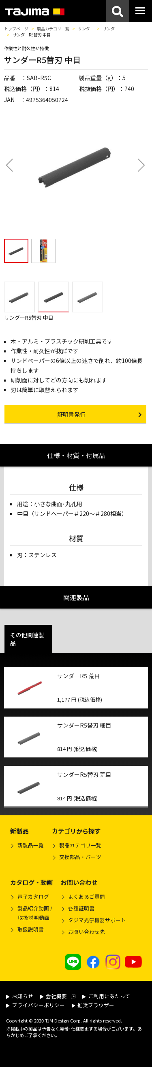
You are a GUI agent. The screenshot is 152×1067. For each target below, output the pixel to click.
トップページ (16, 28)
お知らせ (19, 996)
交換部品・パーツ (80, 857)
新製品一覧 (30, 845)
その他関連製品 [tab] (27, 639)
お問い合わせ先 (86, 931)
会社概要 (58, 996)
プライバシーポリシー (35, 1005)
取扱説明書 (30, 929)
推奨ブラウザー (93, 1005)
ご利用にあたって (106, 996)
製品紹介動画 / (31, 914)
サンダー (86, 28)
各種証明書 (81, 908)
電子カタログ (33, 896)
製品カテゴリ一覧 (53, 28)
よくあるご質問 (86, 896)
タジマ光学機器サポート (97, 920)
